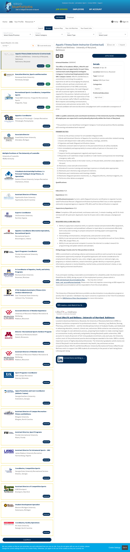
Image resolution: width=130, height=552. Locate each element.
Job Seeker (60, 17)
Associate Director (22, 134)
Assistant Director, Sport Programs (28, 432)
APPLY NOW (109, 56)
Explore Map (58, 28)
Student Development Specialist (27, 504)
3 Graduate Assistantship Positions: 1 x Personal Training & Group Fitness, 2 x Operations (29, 173)
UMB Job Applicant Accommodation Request (71, 280)
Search (40, 28)
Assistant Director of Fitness (26, 194)
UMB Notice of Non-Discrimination (74, 298)
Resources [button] (29, 22)
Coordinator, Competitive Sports (27, 468)
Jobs (11, 22)
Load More (27, 540)
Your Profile (19, 22)
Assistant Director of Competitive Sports (30, 486)
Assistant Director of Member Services (29, 352)
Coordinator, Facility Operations (27, 523)
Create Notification (44, 46)
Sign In (124, 21)
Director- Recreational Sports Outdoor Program (33, 332)
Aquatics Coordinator (23, 115)
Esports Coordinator (23, 212)
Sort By (5, 46)
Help (114, 21)
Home (4, 22)
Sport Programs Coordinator (26, 251)
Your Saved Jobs (86, 28)
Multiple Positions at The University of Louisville (20, 153)
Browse (48, 28)
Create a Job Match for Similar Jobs (72, 305)
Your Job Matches (71, 28)
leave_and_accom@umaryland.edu (68, 282)
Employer (70, 17)
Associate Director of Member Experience (30, 311)
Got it (125, 547)
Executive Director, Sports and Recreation (31, 74)
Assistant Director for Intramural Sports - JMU (32, 450)
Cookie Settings (114, 547)
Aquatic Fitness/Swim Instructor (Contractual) (32, 54)
